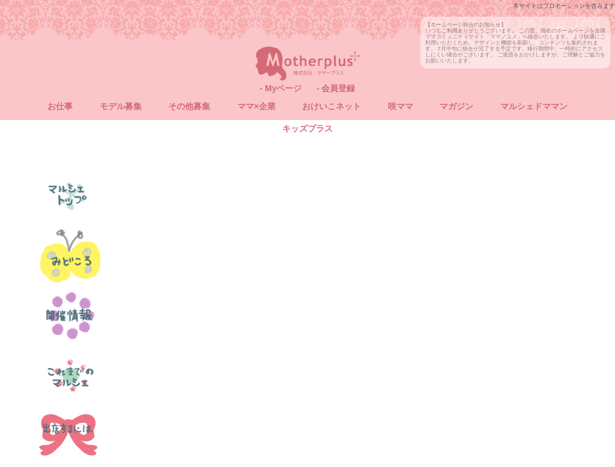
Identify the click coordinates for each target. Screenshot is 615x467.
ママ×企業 (256, 106)
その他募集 (189, 106)
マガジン (456, 106)
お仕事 (60, 106)
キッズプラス (307, 128)
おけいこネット (331, 106)
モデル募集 (121, 106)
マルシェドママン (534, 106)
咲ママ (400, 106)
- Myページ (280, 88)
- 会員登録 (336, 88)
